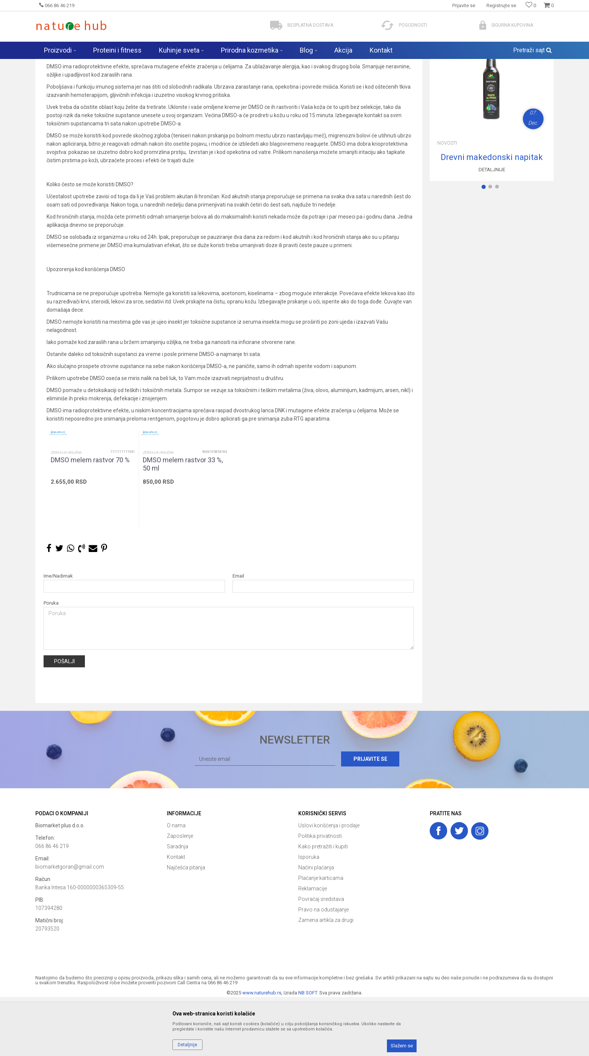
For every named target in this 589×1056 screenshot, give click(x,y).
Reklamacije (312, 947)
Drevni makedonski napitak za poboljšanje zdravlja (492, 216)
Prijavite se (377, 818)
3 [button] (498, 247)
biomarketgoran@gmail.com (69, 926)
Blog (108, 63)
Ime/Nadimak (58, 635)
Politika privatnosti (320, 895)
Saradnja (177, 905)
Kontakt (176, 916)
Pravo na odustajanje (323, 968)
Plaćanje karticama (320, 937)
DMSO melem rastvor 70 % (90, 519)
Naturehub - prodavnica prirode (66, 63)
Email (238, 635)
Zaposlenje (180, 895)
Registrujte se (501, 5)
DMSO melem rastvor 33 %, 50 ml (183, 523)
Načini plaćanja (316, 926)
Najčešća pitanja (186, 926)
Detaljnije (492, 228)
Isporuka (308, 916)
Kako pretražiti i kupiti (323, 905)
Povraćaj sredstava (321, 958)
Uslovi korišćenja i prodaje (328, 884)
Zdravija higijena (66, 511)
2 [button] (491, 247)
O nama (176, 884)
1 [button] (484, 247)
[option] (93, 538)
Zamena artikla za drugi (325, 979)
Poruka (51, 662)
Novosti (127, 63)
